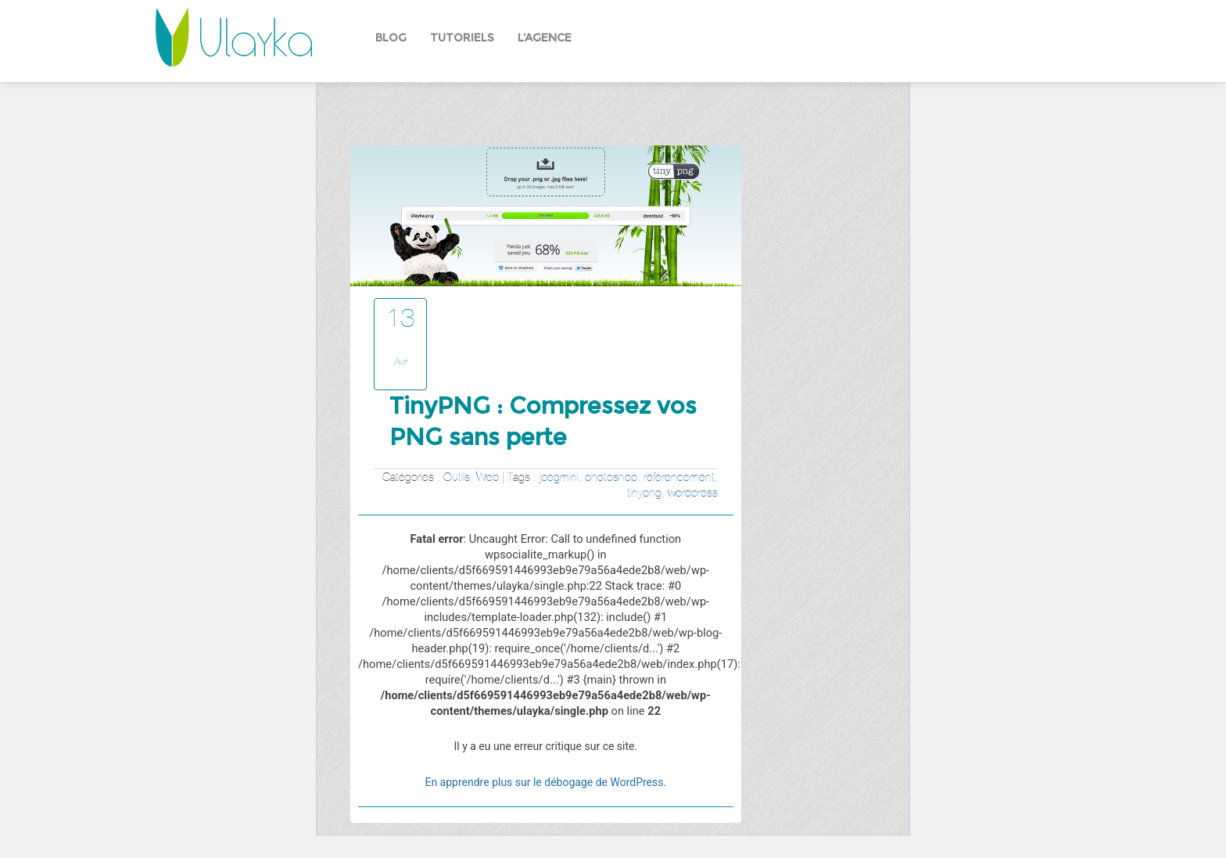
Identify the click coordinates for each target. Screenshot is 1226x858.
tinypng (644, 492)
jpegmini (559, 476)
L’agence (545, 38)
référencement (679, 476)
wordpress (693, 492)
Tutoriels (462, 38)
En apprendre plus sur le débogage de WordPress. (545, 782)
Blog (391, 38)
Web (487, 476)
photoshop (611, 476)
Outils (456, 476)
